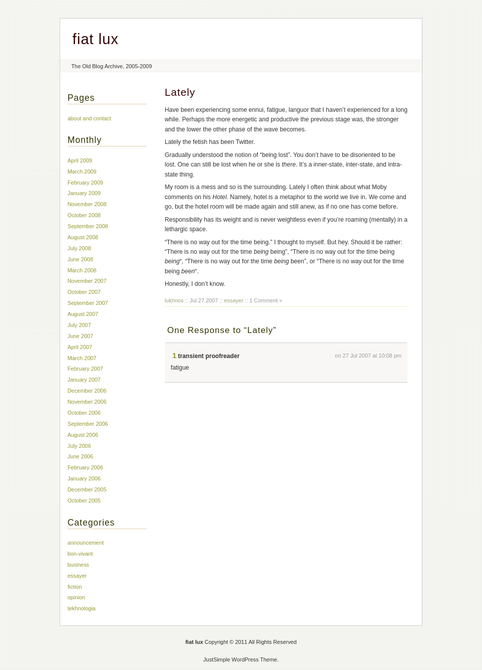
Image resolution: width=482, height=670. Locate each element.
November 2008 (87, 204)
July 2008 (79, 248)
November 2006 (87, 402)
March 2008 (82, 270)
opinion (76, 597)
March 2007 (82, 358)
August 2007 (83, 314)
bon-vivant (80, 554)
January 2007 (84, 380)
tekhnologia (82, 608)
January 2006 (84, 478)
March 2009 (82, 172)
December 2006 (87, 391)
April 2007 (80, 347)
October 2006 (84, 413)
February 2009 (85, 183)
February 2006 (85, 467)
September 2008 (88, 226)
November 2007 (87, 281)
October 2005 (84, 500)
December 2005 (87, 489)
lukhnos (174, 300)
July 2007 (79, 325)
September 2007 (88, 303)
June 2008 (80, 259)
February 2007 (85, 369)
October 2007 (84, 292)
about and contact (89, 118)
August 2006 (83, 435)
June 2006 (80, 456)
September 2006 (88, 424)
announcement (86, 543)
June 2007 (80, 336)
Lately (180, 92)
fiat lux (96, 39)
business (78, 565)
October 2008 (84, 215)
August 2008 (83, 237)
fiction (75, 587)
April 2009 (80, 160)
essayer (233, 300)
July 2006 (79, 446)
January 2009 (84, 193)
